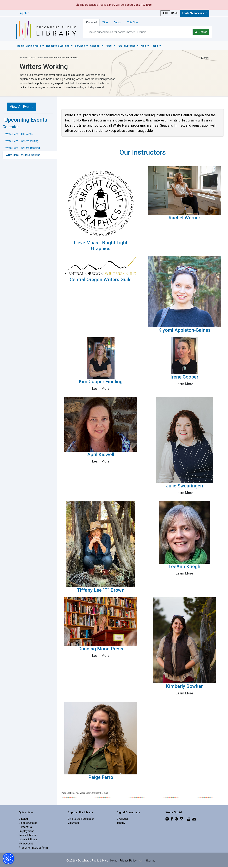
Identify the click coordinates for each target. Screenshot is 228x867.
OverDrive (123, 818)
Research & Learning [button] (58, 45)
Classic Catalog (28, 822)
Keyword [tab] (91, 22)
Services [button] (80, 45)
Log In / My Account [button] (193, 13)
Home (23, 56)
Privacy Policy (131, 859)
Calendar (31, 56)
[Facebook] (172, 818)
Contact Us (25, 826)
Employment (26, 830)
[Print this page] (204, 56)
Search (201, 32)
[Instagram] (181, 818)
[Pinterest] (176, 818)
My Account (26, 842)
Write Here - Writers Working (23, 154)
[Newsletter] (194, 818)
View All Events (21, 106)
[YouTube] (188, 818)
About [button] (109, 45)
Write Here (43, 56)
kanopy (121, 822)
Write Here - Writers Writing (21, 140)
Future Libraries (28, 834)
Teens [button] (154, 45)
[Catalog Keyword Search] (139, 32)
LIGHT (165, 13)
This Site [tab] (132, 22)
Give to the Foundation (81, 818)
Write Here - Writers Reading (22, 147)
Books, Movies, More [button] (29, 45)
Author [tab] (117, 22)
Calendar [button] (95, 45)
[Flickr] (167, 818)
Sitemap (150, 859)
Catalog (23, 818)
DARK (174, 13)
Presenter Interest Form (33, 846)
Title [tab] (105, 22)
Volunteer (73, 822)
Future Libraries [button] (127, 45)
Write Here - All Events (19, 133)
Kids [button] (143, 45)
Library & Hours (28, 838)
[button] (24, 13)
